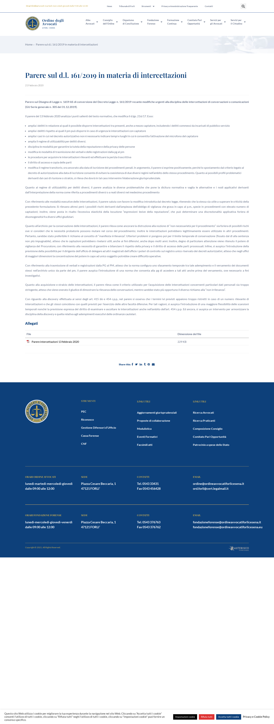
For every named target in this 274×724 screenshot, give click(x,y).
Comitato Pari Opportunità (209, 436)
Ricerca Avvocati (203, 412)
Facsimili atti (144, 444)
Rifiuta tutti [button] (206, 716)
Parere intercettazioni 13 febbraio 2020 (55, 341)
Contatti (209, 6)
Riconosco (87, 419)
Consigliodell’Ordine (110, 22)
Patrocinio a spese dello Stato (211, 444)
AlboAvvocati (92, 22)
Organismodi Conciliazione (132, 22)
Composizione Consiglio (207, 428)
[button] (243, 6)
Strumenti (148, 6)
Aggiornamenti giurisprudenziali (157, 412)
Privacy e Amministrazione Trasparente (179, 6)
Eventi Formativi (147, 436)
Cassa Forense (90, 435)
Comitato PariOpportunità (196, 22)
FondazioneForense (154, 22)
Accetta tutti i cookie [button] (228, 716)
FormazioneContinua (175, 22)
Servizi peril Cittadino (238, 22)
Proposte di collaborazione (153, 420)
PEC (83, 411)
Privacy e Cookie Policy (256, 716)
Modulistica (144, 428)
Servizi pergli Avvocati (218, 22)
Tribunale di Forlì (127, 6)
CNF (84, 443)
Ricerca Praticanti (204, 420)
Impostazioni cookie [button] (185, 716)
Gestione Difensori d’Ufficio (98, 427)
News (109, 6)
